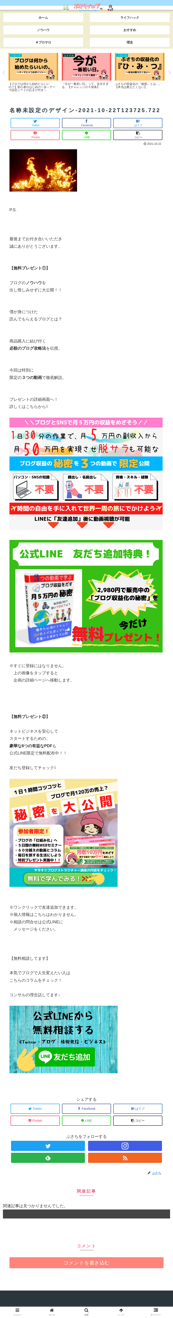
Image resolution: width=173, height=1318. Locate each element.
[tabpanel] (33, 72)
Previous (3, 72)
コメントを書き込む (87, 1263)
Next (169, 72)
